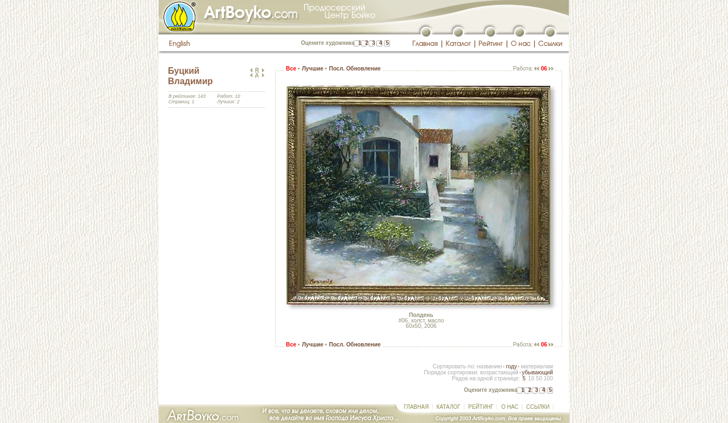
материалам (537, 366)
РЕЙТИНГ (480, 407)
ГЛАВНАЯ (416, 407)
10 (531, 378)
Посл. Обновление (355, 69)
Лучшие (312, 69)
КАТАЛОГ (448, 407)
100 (548, 378)
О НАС (509, 407)
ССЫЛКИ (538, 407)
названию (489, 366)
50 (539, 378)
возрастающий (499, 372)
